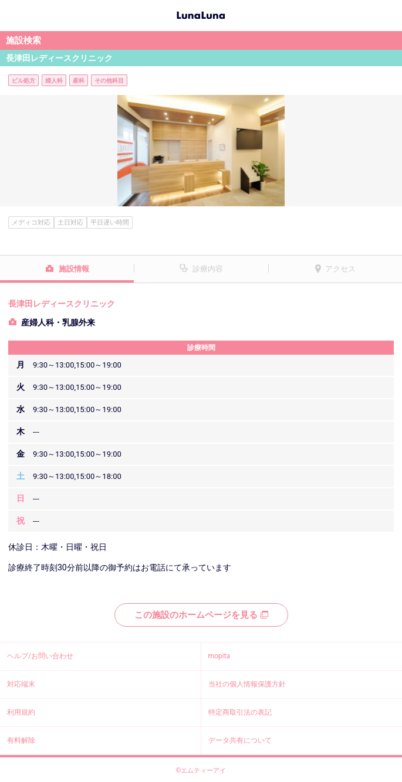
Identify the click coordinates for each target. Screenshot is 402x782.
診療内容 (207, 268)
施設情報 (74, 268)
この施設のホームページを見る (201, 615)
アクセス (340, 268)
